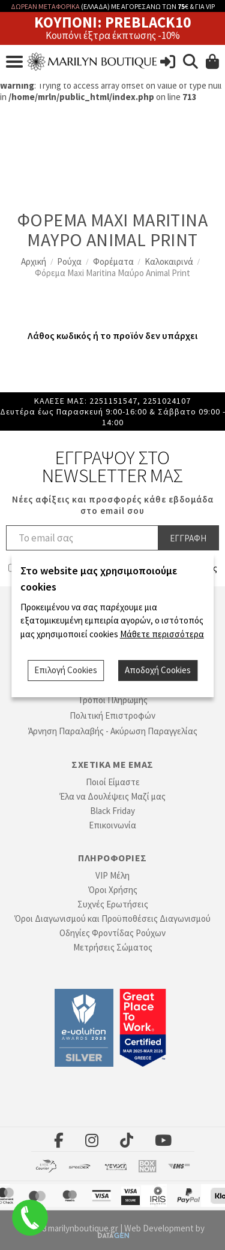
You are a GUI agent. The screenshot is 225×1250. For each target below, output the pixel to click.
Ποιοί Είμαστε (113, 782)
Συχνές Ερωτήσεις (112, 904)
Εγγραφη (188, 538)
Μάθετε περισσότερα (162, 634)
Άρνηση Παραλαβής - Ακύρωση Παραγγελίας (112, 731)
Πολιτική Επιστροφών (112, 715)
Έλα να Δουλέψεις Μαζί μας (112, 796)
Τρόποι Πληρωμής (113, 700)
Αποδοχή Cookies (158, 670)
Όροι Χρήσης (112, 889)
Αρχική (33, 261)
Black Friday (112, 810)
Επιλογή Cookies (65, 670)
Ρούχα (69, 261)
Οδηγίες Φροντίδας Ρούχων (112, 933)
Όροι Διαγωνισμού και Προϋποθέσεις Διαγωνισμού (112, 918)
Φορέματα (113, 261)
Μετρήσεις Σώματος (112, 947)
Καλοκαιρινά (169, 261)
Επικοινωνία (112, 825)
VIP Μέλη (112, 875)
